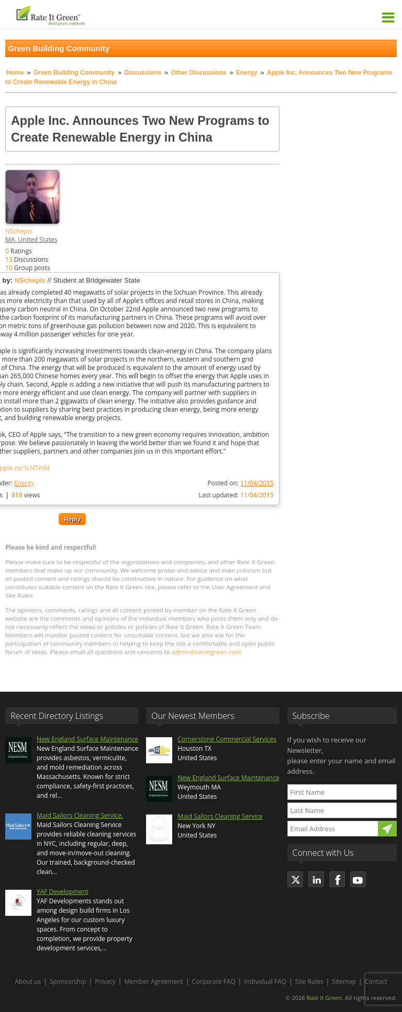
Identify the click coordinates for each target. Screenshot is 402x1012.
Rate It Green (323, 998)
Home (15, 72)
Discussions (142, 72)
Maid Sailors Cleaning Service (219, 816)
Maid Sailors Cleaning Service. (80, 815)
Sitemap (344, 981)
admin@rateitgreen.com (206, 652)
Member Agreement (153, 981)
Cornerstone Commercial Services (226, 739)
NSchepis (18, 231)
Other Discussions (198, 72)
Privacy (105, 981)
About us (28, 981)
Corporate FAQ (214, 981)
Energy (247, 72)
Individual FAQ (265, 981)
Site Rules (309, 981)
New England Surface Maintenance (87, 739)
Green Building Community (74, 72)
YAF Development (62, 891)
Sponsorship (68, 981)
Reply (72, 519)
